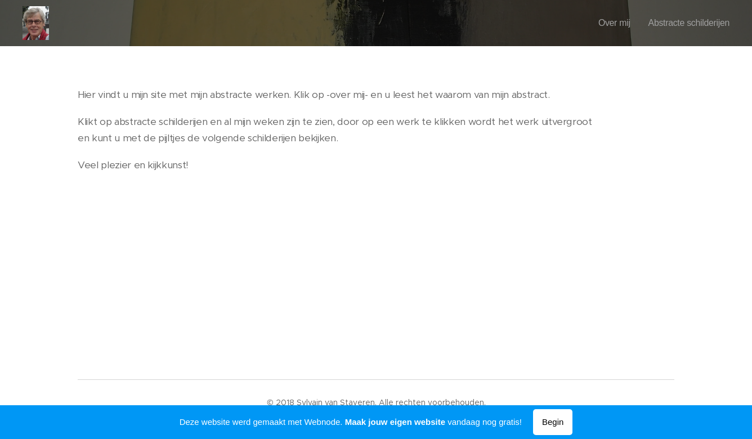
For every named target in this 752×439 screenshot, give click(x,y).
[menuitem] (607, 23)
